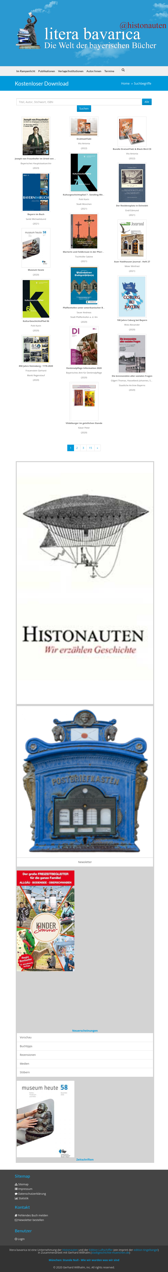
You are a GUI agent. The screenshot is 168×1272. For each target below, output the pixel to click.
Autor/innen (93, 71)
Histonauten (70, 1250)
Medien (24, 1063)
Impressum (23, 1189)
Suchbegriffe (142, 84)
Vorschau (26, 1037)
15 (90, 448)
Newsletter (85, 862)
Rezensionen (28, 1055)
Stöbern (25, 1072)
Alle (147, 102)
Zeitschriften (85, 1159)
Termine (109, 71)
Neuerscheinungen (85, 1030)
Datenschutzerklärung (30, 1193)
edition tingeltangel (146, 1250)
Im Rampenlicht (25, 71)
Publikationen (46, 71)
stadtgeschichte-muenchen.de (110, 1252)
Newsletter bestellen (29, 1220)
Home (125, 84)
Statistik (21, 1198)
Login (20, 1239)
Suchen (84, 108)
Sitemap (21, 1184)
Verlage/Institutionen (70, 71)
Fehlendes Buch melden (31, 1215)
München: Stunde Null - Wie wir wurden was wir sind (84, 1260)
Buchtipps (26, 1046)
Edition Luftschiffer (101, 1250)
